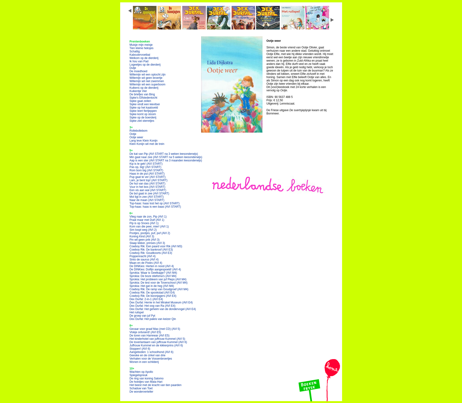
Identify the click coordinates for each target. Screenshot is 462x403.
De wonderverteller (141, 391)
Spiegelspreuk (139, 375)
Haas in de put (147, 173)
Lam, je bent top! (149, 180)
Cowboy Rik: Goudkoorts (151, 253)
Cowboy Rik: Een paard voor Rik (156, 246)
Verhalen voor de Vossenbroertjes (151, 358)
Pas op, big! (145, 167)
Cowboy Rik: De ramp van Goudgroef (159, 289)
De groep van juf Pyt (142, 315)
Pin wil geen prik (145, 239)
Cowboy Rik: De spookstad (152, 292)
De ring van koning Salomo (147, 378)
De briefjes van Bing (142, 94)
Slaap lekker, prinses (147, 243)
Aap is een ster (166, 160)
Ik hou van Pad (139, 61)
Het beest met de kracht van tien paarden (156, 385)
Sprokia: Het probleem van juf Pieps (158, 279)
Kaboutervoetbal (140, 54)
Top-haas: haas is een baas (155, 206)
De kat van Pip (164, 153)
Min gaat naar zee (166, 157)
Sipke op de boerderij (143, 117)
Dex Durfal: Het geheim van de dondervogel (163, 309)
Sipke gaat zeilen (140, 101)
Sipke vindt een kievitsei (145, 104)
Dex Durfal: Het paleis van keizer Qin (153, 319)
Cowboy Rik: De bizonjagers (153, 296)
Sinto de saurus (144, 259)
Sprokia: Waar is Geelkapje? (153, 272)
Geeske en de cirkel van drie (147, 355)
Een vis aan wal (148, 190)
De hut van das (147, 183)
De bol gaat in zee (149, 193)
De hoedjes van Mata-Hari (146, 381)
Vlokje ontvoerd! (145, 332)
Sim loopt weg (143, 229)
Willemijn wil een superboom (147, 84)
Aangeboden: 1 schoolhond (152, 352)
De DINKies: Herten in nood (152, 266)
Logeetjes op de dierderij (145, 64)
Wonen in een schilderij (144, 362)
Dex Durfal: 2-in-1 (146, 299)
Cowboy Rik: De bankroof (151, 249)
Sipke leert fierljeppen (143, 111)
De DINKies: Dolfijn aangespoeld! (155, 269)
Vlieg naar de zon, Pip (148, 216)
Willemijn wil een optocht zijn (148, 74)
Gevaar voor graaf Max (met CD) (155, 329)
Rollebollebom (139, 130)
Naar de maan (147, 200)
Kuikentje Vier (138, 91)
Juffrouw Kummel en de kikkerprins (156, 345)
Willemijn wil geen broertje (146, 78)
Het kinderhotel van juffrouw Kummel (157, 338)
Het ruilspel (137, 312)
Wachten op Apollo (141, 372)
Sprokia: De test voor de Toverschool (159, 282)
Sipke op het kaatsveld (144, 107)
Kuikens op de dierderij (144, 87)
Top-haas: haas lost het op (155, 203)
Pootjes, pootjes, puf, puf (150, 233)
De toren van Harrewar (150, 335)
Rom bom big (146, 170)
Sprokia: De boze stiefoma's (153, 276)
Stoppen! (140, 348)
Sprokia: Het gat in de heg (152, 286)
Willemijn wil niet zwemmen (147, 81)
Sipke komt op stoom (143, 114)
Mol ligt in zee (147, 196)
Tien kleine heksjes (142, 48)
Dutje (133, 68)
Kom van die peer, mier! (149, 226)
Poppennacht (143, 256)
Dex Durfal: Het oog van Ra (153, 305)
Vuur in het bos (147, 187)
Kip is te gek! (146, 163)
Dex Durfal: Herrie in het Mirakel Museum (161, 302)
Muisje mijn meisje (141, 44)
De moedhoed (138, 71)
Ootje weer (136, 137)
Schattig (135, 51)
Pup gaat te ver (148, 177)
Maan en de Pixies (146, 262)
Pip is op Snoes (144, 223)
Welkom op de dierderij (144, 58)
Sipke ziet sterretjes (142, 120)
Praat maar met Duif (147, 220)
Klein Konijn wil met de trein (147, 144)
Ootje (133, 134)
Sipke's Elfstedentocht (143, 97)
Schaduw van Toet (141, 388)
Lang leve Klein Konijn (144, 140)
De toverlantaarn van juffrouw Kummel (158, 342)
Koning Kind (142, 236)
